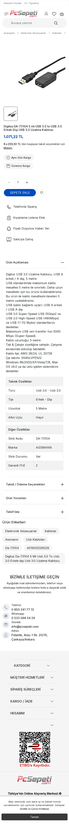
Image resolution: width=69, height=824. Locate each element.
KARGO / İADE (21, 701)
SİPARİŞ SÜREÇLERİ (25, 689)
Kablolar (50, 531)
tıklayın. (8, 147)
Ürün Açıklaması (35, 262)
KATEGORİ (22, 665)
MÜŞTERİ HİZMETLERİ (27, 677)
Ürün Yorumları (35, 498)
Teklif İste (35, 512)
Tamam (34, 817)
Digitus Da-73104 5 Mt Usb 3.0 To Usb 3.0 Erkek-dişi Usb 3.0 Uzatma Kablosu (32, 559)
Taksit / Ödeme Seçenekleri (35, 484)
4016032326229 (38, 548)
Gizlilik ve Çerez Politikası (34, 808)
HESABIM (17, 713)
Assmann (11, 539)
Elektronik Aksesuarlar (21, 531)
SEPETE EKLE (20, 192)
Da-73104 (12, 548)
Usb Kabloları (35, 539)
